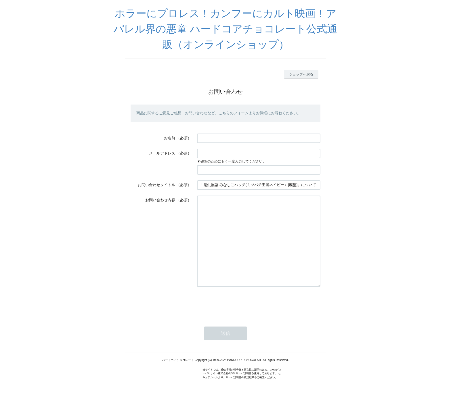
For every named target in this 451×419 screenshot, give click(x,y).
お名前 (169, 138)
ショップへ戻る (301, 74)
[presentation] (240, 321)
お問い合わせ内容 (160, 200)
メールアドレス (162, 153)
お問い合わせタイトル (156, 185)
